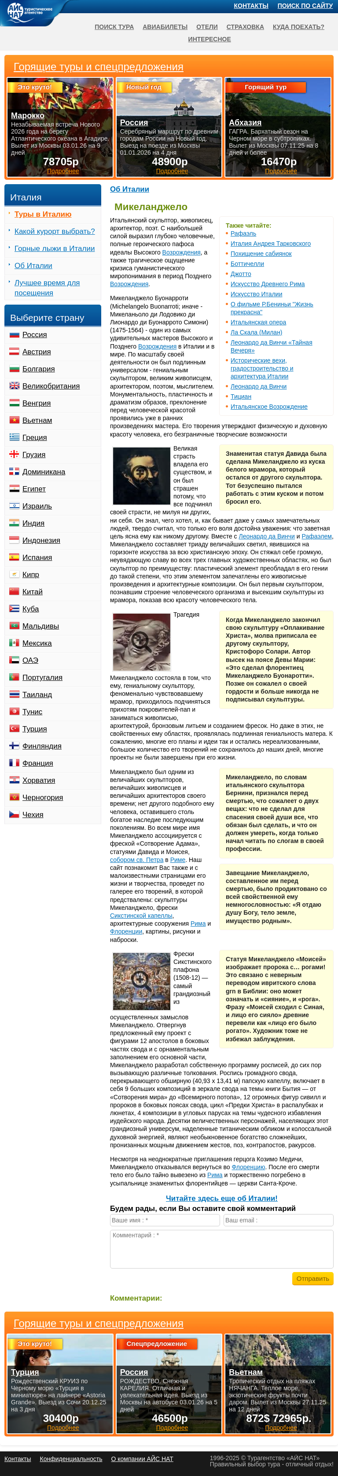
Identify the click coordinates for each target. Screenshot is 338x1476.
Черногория (42, 797)
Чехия (33, 815)
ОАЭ (30, 660)
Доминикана (43, 472)
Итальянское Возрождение (269, 406)
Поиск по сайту (305, 5)
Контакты (251, 5)
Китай (32, 592)
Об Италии (129, 189)
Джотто (241, 273)
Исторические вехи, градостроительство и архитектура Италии (262, 368)
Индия (33, 523)
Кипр (30, 575)
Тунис (32, 712)
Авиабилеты (165, 26)
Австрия (36, 352)
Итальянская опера (258, 322)
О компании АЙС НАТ (142, 1458)
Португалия (42, 677)
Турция (34, 729)
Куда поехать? (298, 26)
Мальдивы (40, 626)
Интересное (209, 39)
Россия (34, 335)
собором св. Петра (136, 859)
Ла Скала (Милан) (257, 332)
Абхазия (245, 122)
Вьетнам (37, 420)
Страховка (245, 26)
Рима (198, 923)
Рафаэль (243, 233)
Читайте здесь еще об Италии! (222, 1198)
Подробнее (63, 1427)
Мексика (37, 643)
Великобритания (51, 386)
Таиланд (37, 695)
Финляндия (42, 746)
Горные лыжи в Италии (55, 248)
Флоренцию (248, 1167)
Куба (30, 609)
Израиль (37, 506)
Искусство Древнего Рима (268, 283)
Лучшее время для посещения (47, 288)
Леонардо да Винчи (259, 386)
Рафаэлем (317, 536)
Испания (37, 557)
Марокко (27, 115)
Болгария (38, 369)
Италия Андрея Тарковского (271, 243)
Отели (207, 26)
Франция (37, 763)
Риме (178, 859)
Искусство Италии (256, 294)
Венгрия (36, 403)
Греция (34, 437)
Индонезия (41, 540)
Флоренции (126, 931)
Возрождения (181, 252)
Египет (34, 489)
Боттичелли (247, 263)
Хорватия (38, 780)
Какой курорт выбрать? (55, 231)
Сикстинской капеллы (141, 915)
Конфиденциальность (71, 1458)
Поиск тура (114, 26)
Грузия (34, 455)
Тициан (241, 396)
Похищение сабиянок (261, 253)
